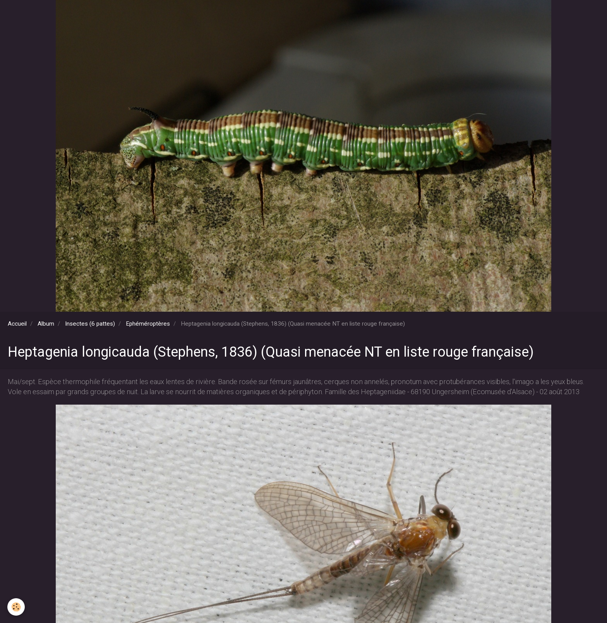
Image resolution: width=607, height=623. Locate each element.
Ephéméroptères (148, 323)
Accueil (17, 323)
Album (46, 323)
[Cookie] (16, 607)
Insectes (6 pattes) (90, 323)
